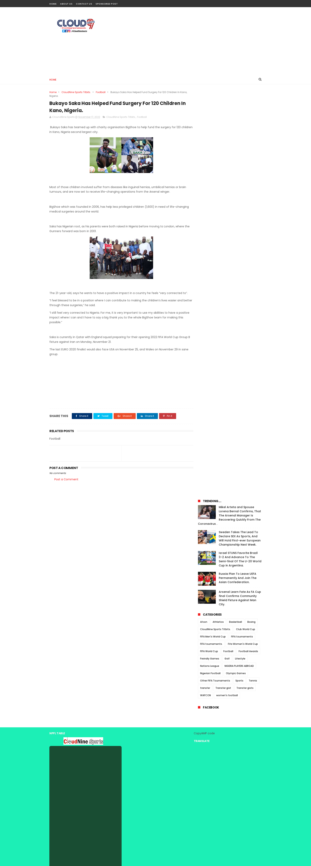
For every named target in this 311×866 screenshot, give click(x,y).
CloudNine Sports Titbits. (76, 92)
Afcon (203, 225)
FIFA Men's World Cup (213, 239)
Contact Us (84, 3)
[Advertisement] (189, 41)
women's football (227, 298)
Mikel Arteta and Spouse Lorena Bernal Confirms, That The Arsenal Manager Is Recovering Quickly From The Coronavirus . (229, 118)
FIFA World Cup (209, 254)
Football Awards (248, 254)
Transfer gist (223, 291)
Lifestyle (240, 261)
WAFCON (205, 298)
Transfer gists (244, 291)
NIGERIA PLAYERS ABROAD (239, 269)
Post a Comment (66, 480)
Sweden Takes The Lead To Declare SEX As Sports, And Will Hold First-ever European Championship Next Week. (240, 141)
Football (101, 92)
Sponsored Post (107, 3)
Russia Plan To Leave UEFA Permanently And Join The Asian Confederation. (237, 181)
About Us (66, 3)
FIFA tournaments (242, 239)
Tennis (253, 283)
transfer (205, 291)
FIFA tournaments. (211, 247)
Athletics (218, 225)
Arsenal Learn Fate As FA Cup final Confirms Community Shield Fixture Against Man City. (240, 201)
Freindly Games (209, 261)
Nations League (209, 269)
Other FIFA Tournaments (215, 283)
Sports (239, 283)
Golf (227, 261)
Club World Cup (245, 232)
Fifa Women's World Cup (243, 247)
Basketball (235, 225)
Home (53, 3)
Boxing (251, 225)
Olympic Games (236, 276)
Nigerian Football (210, 276)
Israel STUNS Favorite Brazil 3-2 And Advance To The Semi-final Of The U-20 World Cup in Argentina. (240, 162)
